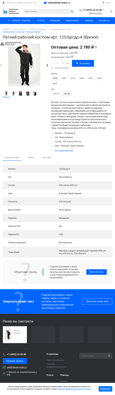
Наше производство (55, 360)
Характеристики (12, 157)
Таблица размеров (61, 68)
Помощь (64, 375)
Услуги (49, 375)
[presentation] (1, 65)
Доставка (46, 157)
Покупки (64, 381)
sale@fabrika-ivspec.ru (59, 3)
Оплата (31, 157)
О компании (52, 354)
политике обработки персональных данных (74, 389)
